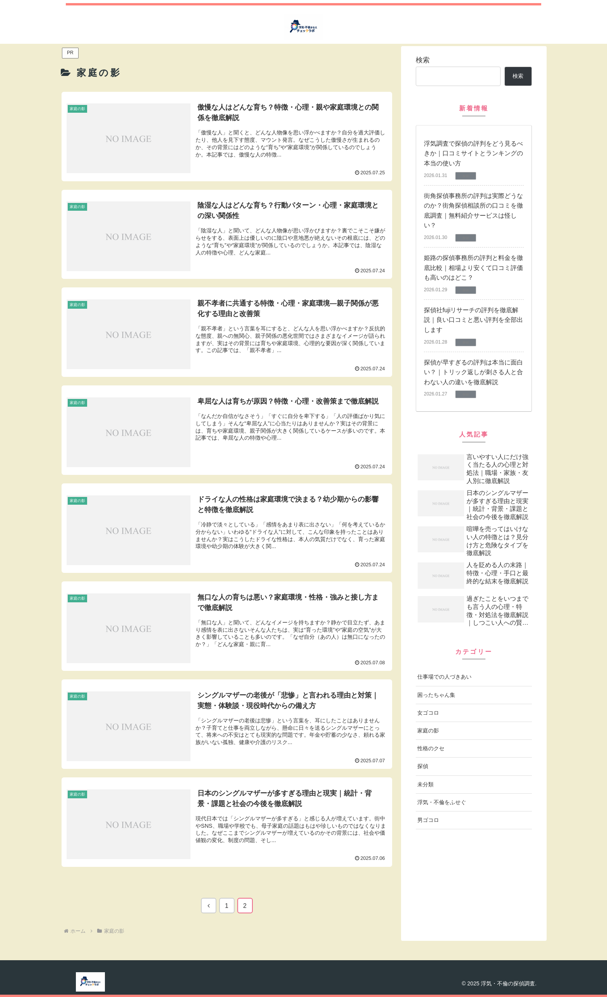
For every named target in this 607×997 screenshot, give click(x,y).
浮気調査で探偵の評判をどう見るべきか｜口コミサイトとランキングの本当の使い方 (473, 153)
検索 (423, 60)
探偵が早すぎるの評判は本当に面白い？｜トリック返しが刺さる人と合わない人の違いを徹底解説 (473, 372)
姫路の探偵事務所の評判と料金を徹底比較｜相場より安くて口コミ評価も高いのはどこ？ (473, 267)
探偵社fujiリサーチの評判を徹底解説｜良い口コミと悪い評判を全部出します (473, 320)
